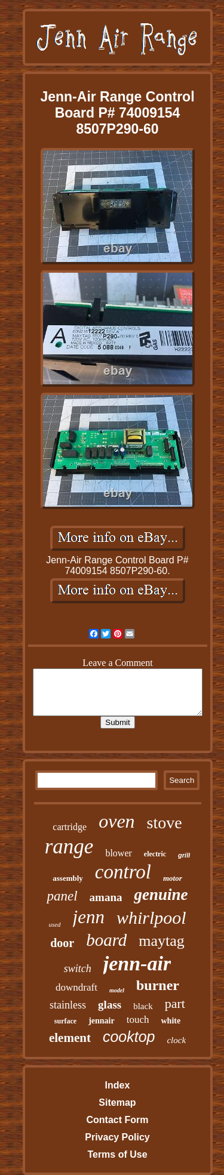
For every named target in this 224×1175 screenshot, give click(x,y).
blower (118, 853)
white (171, 1020)
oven (116, 821)
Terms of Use (117, 1154)
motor (172, 878)
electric (155, 854)
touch (138, 1019)
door (62, 942)
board (106, 939)
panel (62, 896)
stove (164, 822)
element (70, 1038)
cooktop (129, 1036)
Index (117, 1085)
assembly (68, 878)
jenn (89, 916)
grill (184, 855)
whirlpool (151, 917)
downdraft (76, 987)
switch (77, 968)
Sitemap (117, 1102)
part (175, 1003)
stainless (68, 1005)
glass (109, 1004)
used (54, 924)
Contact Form (117, 1120)
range (69, 846)
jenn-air (137, 963)
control (123, 872)
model (116, 990)
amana (106, 897)
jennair (101, 1020)
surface (65, 1021)
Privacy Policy (117, 1137)
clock (176, 1040)
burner (157, 985)
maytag (162, 940)
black (142, 1006)
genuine (161, 894)
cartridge (70, 827)
